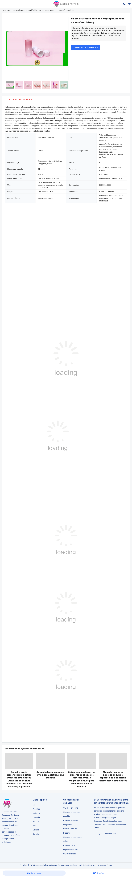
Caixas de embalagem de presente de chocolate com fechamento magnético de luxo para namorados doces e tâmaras (81, 779)
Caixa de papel (69, 845)
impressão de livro (70, 850)
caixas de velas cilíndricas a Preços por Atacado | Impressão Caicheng (46, 10)
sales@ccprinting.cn (108, 818)
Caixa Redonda (69, 854)
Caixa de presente (70, 808)
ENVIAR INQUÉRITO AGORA (86, 47)
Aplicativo (36, 813)
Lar (34, 805)
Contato (36, 834)
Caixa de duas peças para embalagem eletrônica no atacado (50, 775)
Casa (4, 10)
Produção (36, 817)
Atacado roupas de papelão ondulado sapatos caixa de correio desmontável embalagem (113, 776)
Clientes (36, 830)
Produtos (11, 10)
